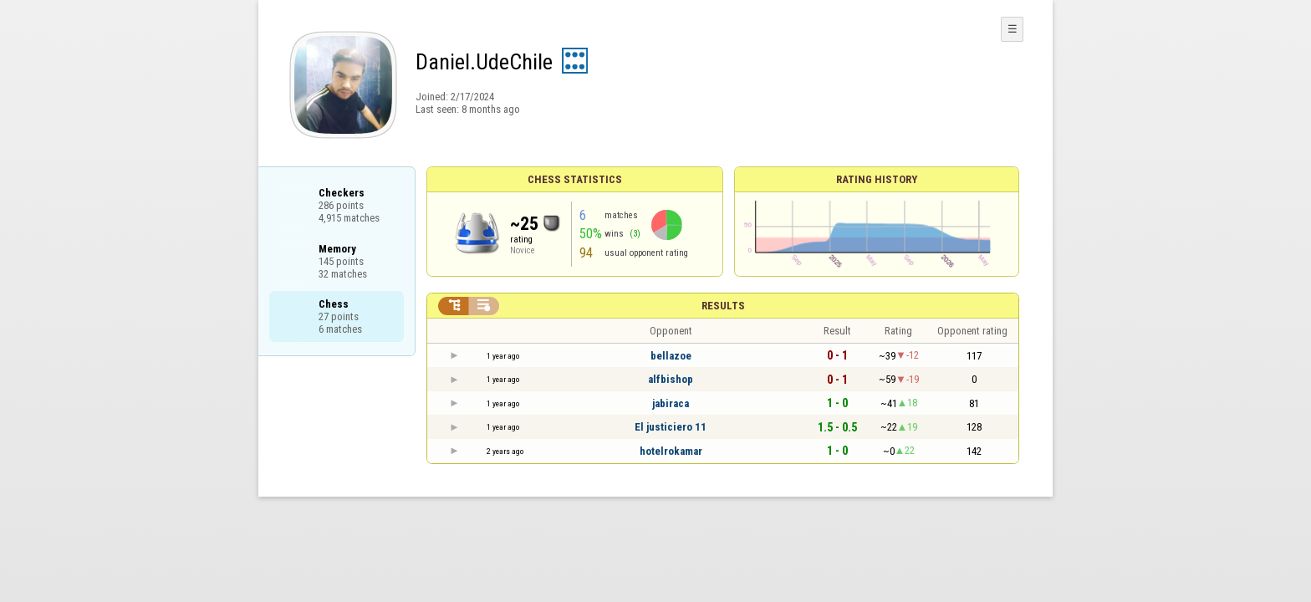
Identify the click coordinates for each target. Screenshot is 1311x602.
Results (723, 305)
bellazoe (670, 355)
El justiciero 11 (671, 427)
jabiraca (670, 403)
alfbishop (670, 379)
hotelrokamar (671, 451)
